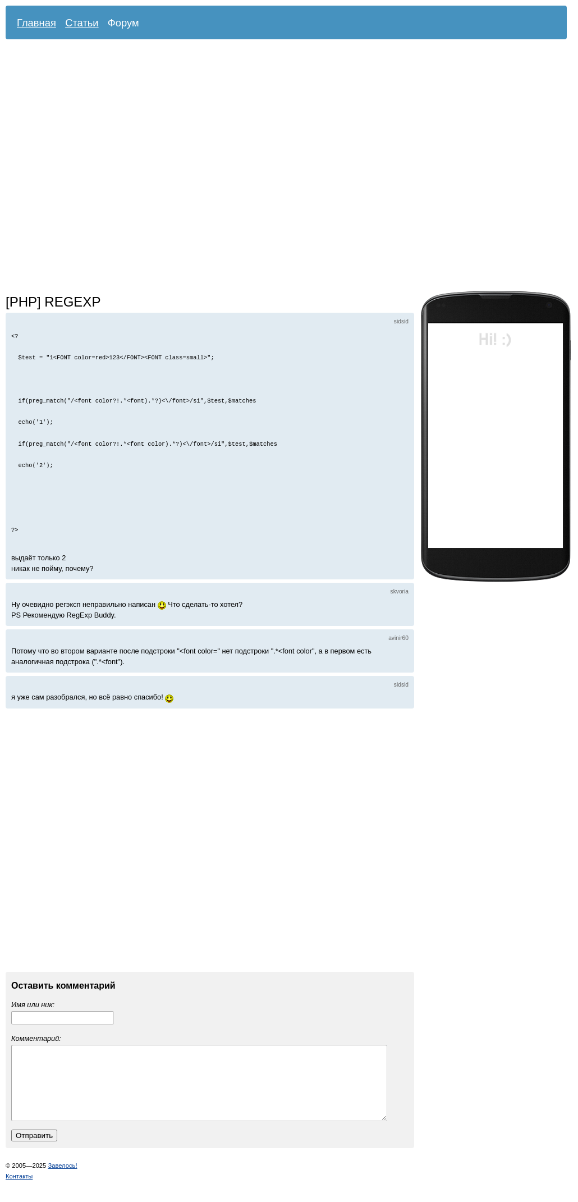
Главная (36, 23)
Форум (123, 23)
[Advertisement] (123, 168)
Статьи (82, 23)
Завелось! (62, 1179)
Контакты (19, 1189)
